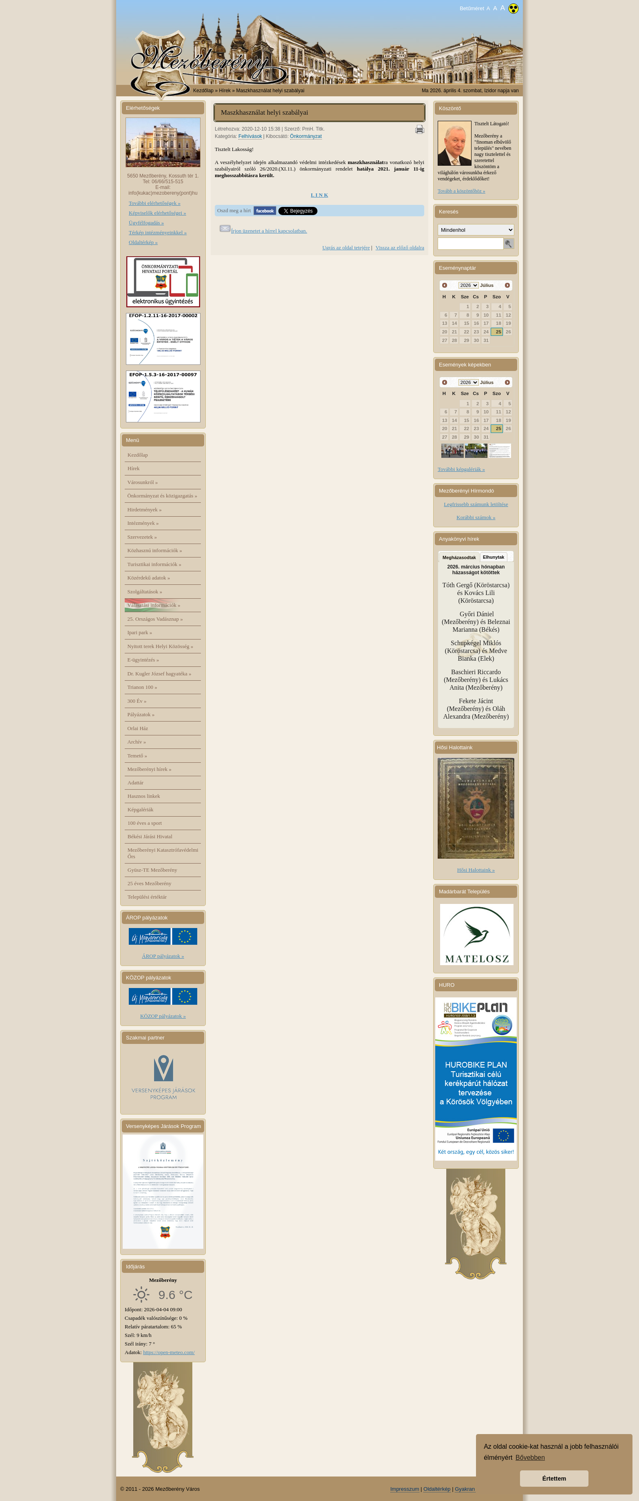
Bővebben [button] (530, 1457)
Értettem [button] (554, 1478)
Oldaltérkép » (143, 242)
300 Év (137, 701)
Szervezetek (142, 537)
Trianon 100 (142, 687)
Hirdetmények (145, 509)
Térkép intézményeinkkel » (158, 232)
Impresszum (404, 1489)
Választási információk (154, 605)
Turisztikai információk (154, 564)
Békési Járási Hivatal (150, 836)
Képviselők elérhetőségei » (157, 213)
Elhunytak (494, 557)
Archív (137, 742)
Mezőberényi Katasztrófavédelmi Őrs (163, 853)
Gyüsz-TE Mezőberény (152, 870)
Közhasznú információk (155, 550)
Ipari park (140, 632)
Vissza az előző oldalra (400, 247)
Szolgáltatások (145, 591)
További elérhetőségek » (155, 203)
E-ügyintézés (143, 660)
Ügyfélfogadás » (146, 223)
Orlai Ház (138, 728)
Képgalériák (141, 809)
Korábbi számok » (475, 517)
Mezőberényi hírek (150, 769)
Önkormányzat (306, 136)
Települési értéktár (147, 897)
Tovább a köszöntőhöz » (461, 191)
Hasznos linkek (144, 796)
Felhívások (250, 136)
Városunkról (143, 482)
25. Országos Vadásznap (155, 619)
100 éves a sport (145, 823)
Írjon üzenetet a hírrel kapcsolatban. (269, 231)
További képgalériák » (461, 469)
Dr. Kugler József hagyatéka (160, 674)
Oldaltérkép (436, 1489)
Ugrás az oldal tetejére (346, 247)
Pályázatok (141, 714)
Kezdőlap (203, 90)
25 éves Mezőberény (150, 883)
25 (498, 331)
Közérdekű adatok (149, 578)
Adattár (135, 782)
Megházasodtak (459, 557)
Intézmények (143, 523)
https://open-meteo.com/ (169, 1352)
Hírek (134, 468)
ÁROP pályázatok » (163, 956)
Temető (138, 756)
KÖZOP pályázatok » (163, 1016)
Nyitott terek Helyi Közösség (161, 646)
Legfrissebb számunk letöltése (476, 504)
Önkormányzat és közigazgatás (162, 496)
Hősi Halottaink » (476, 870)
